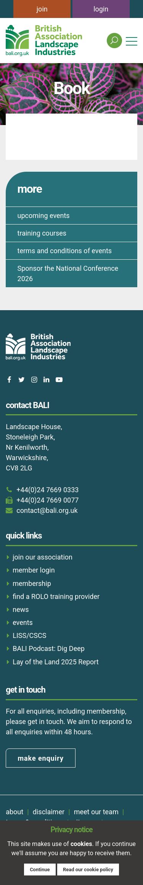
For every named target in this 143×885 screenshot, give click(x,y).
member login (34, 570)
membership (32, 583)
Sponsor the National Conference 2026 (68, 273)
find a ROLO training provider (56, 596)
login (100, 9)
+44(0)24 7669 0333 (47, 490)
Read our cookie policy (88, 869)
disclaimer (48, 812)
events (23, 622)
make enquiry (41, 758)
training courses (42, 233)
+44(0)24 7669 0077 (47, 500)
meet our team (96, 812)
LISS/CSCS (29, 635)
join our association (42, 557)
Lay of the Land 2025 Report (56, 662)
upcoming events (44, 215)
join (42, 9)
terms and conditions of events (65, 251)
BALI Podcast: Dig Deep (49, 648)
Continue (40, 869)
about (14, 812)
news (21, 609)
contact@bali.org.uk (46, 510)
